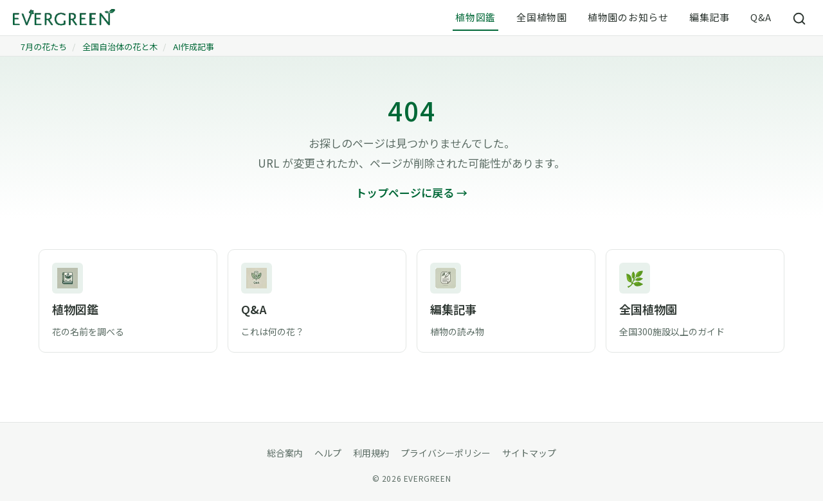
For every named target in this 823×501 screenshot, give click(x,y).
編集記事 (709, 17)
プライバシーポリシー (446, 452)
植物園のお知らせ (628, 17)
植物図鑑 (475, 17)
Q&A (761, 17)
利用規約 (371, 452)
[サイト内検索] (800, 18)
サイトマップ (529, 452)
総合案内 (285, 452)
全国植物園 (541, 17)
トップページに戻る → (411, 192)
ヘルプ (327, 452)
